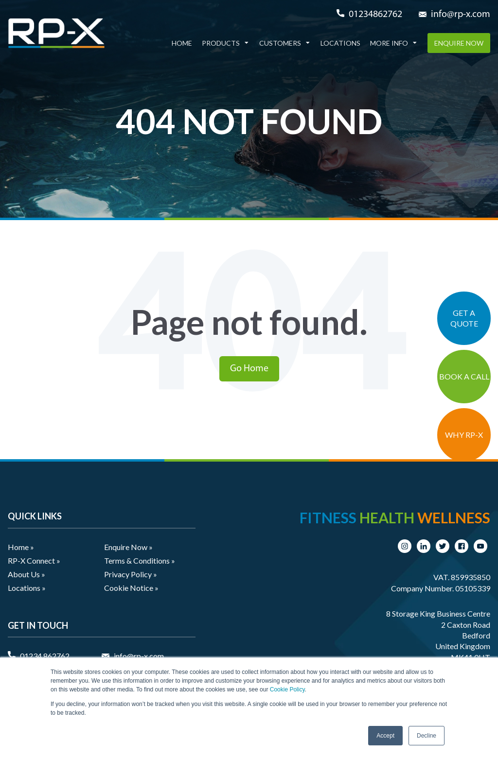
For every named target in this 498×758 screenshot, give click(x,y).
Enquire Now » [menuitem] (128, 546)
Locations (340, 43)
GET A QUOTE (464, 318)
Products (221, 43)
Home (182, 43)
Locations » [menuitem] (27, 587)
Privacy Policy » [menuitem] (130, 574)
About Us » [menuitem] (26, 574)
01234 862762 (45, 655)
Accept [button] (385, 735)
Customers (280, 43)
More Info (389, 43)
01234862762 (375, 14)
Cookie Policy (287, 689)
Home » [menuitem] (21, 546)
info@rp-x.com (460, 14)
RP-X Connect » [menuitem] (34, 560)
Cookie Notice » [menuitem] (131, 587)
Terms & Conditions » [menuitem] (139, 560)
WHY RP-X (464, 434)
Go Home (249, 369)
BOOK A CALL (464, 376)
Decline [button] (426, 735)
